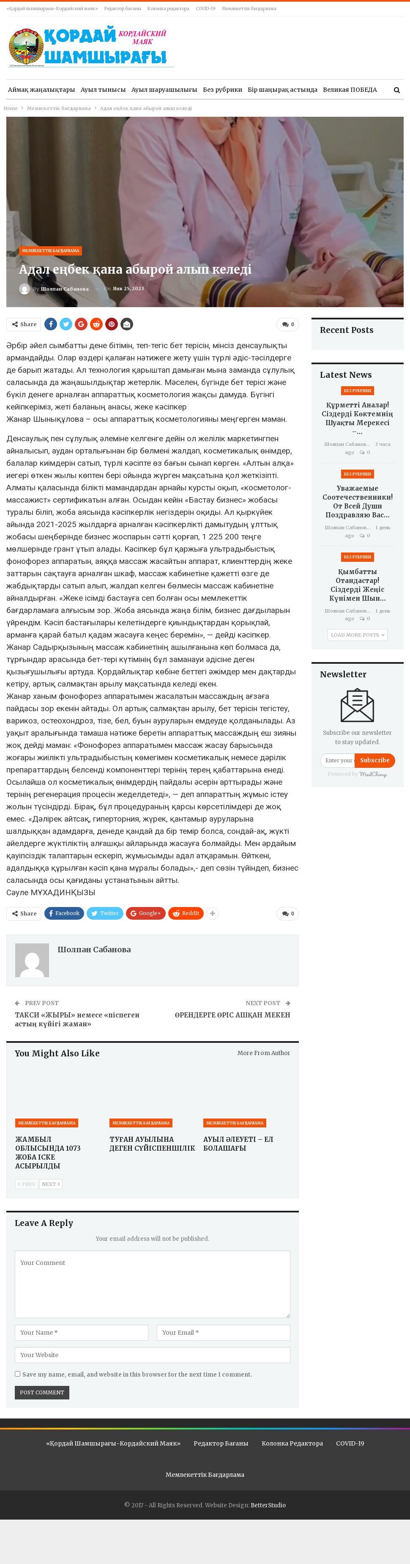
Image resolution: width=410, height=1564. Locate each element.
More (331, 89)
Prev (26, 1183)
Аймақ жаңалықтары (41, 89)
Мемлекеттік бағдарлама (249, 8)
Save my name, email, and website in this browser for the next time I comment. (137, 1373)
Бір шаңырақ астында (282, 89)
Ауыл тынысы (103, 89)
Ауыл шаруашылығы (164, 89)
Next (51, 1183)
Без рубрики (222, 89)
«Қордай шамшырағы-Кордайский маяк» (52, 8)
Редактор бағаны (122, 8)
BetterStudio (268, 1504)
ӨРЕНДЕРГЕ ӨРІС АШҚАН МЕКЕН (232, 1014)
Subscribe (375, 760)
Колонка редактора (168, 8)
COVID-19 (206, 8)
